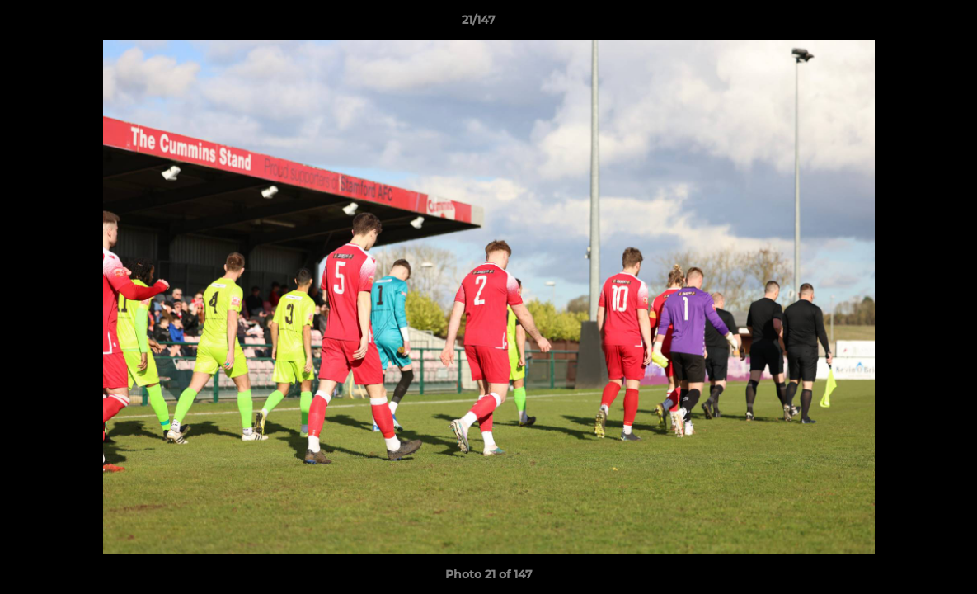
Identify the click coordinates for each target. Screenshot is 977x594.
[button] (908, 23)
